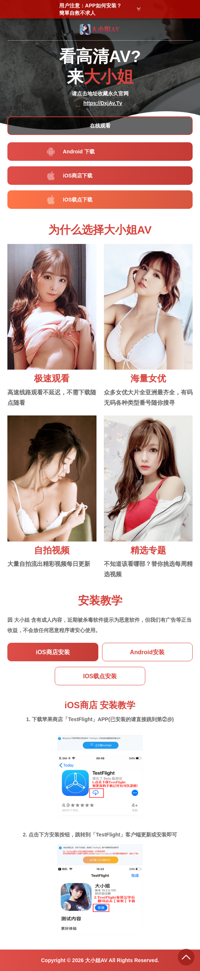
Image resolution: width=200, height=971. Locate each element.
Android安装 (147, 652)
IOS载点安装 (100, 676)
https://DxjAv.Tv (102, 103)
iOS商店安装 (53, 652)
